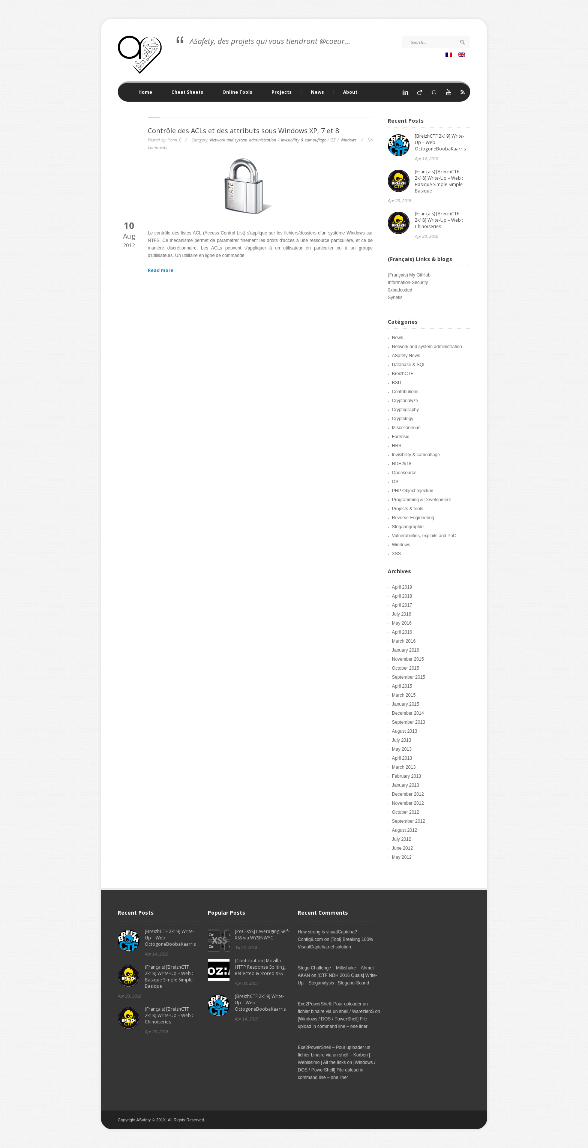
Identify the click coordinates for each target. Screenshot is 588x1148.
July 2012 (401, 839)
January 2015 (405, 704)
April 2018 (402, 596)
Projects (279, 92)
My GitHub (419, 275)
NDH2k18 (401, 463)
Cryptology (402, 418)
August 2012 (404, 830)
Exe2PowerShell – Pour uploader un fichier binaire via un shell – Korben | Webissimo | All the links (334, 1055)
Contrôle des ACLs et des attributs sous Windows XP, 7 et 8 (243, 130)
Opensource (404, 472)
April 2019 (402, 587)
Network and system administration (243, 140)
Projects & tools (407, 508)
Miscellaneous (406, 427)
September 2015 (408, 677)
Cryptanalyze (405, 400)
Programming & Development (421, 499)
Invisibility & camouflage (303, 140)
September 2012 (408, 821)
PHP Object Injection (413, 490)
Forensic (400, 436)
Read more (161, 270)
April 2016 (402, 632)
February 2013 (406, 776)
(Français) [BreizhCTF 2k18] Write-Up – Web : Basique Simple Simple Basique (439, 181)
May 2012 (402, 857)
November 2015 (408, 659)
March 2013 (404, 767)
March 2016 (404, 641)
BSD (396, 382)
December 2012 (408, 794)
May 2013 (402, 749)
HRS (396, 445)
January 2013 (405, 785)
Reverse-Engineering (413, 517)
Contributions (405, 391)
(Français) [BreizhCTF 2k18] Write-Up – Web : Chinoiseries (439, 220)
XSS (396, 553)
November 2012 (408, 803)
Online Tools (235, 92)
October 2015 (405, 668)
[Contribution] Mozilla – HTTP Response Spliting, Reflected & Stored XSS (260, 967)
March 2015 (404, 695)
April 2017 (402, 605)
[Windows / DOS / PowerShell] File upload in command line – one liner (336, 1070)
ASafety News (406, 355)
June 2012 (402, 848)
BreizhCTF (402, 373)
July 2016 (401, 614)
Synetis (395, 297)
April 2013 (402, 758)
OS (333, 140)
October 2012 (405, 812)
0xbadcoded (400, 290)
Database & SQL (409, 364)
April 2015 (402, 686)
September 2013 (408, 722)
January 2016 (405, 650)
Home (145, 92)
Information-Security (408, 282)
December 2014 (408, 713)
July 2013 (401, 740)
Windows (348, 140)
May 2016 (402, 623)
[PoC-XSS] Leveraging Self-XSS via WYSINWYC (262, 934)
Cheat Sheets (185, 92)
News (317, 92)
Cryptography (405, 409)
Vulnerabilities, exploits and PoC (424, 535)
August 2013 (404, 731)
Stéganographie (408, 526)
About (350, 92)
